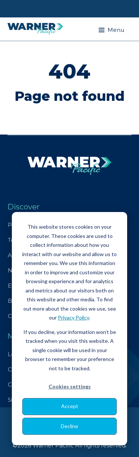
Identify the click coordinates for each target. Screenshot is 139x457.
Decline (69, 426)
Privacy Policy (73, 317)
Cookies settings (70, 386)
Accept (69, 406)
